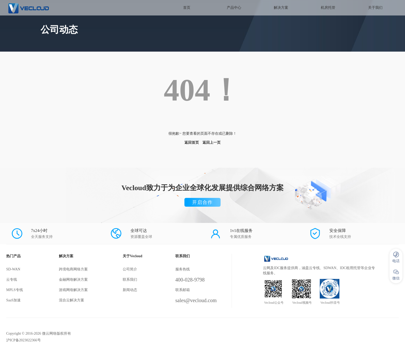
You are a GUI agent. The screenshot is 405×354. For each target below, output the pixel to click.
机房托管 (328, 8)
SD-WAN (13, 269)
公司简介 (130, 269)
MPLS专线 (14, 290)
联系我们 (130, 279)
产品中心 (234, 8)
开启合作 (202, 202)
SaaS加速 (13, 300)
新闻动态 (130, 290)
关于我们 (375, 8)
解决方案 (281, 8)
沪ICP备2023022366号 (23, 340)
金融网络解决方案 (73, 279)
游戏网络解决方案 (73, 290)
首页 (186, 8)
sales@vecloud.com (196, 300)
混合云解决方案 (71, 300)
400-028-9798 (190, 280)
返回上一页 (211, 142)
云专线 (11, 279)
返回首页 (191, 142)
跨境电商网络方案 (73, 269)
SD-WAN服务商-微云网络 (45, 7)
